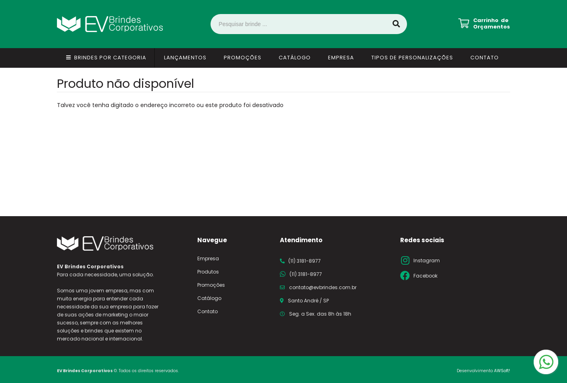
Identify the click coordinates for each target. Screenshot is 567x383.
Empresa (341, 57)
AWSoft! (502, 371)
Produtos (208, 271)
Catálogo (295, 57)
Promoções (242, 57)
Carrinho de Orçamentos (491, 23)
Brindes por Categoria (110, 57)
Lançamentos (185, 57)
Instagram (426, 260)
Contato (484, 57)
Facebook (425, 275)
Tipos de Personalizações (412, 57)
